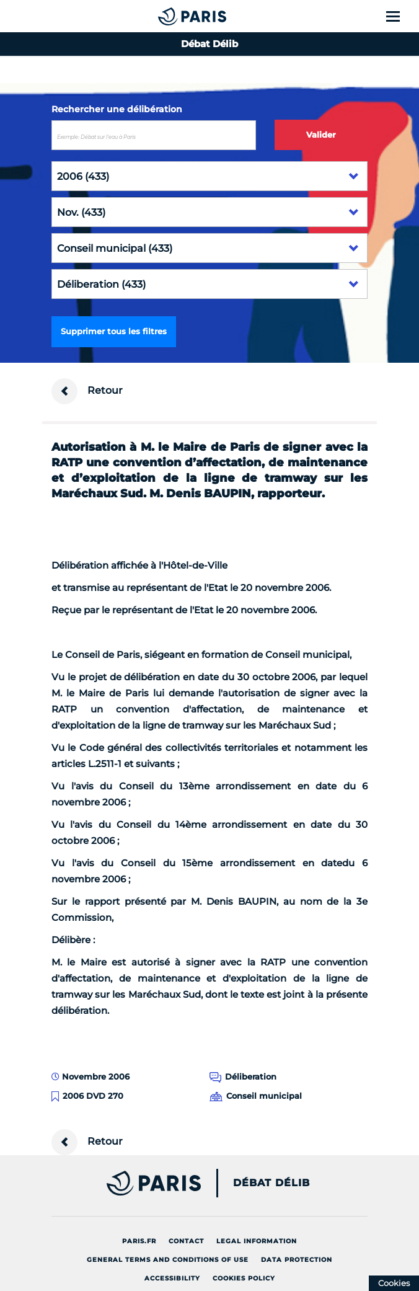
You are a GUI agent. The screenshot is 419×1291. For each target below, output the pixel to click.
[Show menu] (400, 16)
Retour (87, 391)
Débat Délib (271, 1183)
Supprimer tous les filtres (114, 331)
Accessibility (172, 1278)
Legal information (256, 1241)
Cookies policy (244, 1278)
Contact (186, 1241)
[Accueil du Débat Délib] (167, 16)
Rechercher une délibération (116, 109)
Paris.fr (139, 1241)
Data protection (296, 1260)
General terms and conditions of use (168, 1260)
